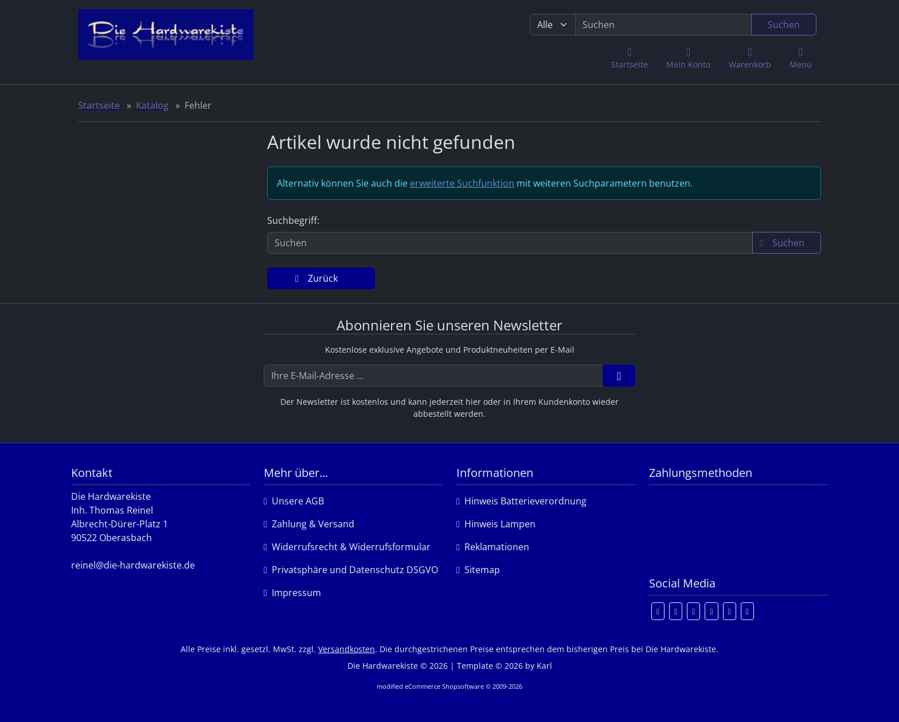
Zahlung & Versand (309, 524)
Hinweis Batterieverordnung (521, 501)
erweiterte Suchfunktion (462, 183)
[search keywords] (663, 24)
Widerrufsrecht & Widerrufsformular (347, 546)
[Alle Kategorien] (553, 24)
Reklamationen (492, 546)
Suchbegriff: (293, 220)
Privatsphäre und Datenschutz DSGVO (351, 569)
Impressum (292, 592)
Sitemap (478, 569)
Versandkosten (346, 649)
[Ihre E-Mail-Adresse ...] (433, 375)
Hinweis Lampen (496, 524)
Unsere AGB (294, 501)
